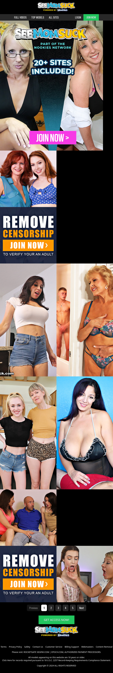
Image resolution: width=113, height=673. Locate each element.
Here (9, 660)
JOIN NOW (91, 17)
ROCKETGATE (30, 652)
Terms (3, 646)
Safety (27, 646)
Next (81, 608)
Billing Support (72, 646)
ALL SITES (54, 17)
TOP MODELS (37, 17)
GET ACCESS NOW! (56, 620)
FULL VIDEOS (20, 17)
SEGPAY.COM (43, 652)
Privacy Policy (15, 646)
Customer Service (53, 646)
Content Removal (104, 646)
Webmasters (87, 646)
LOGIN (78, 17)
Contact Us (38, 646)
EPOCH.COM (57, 652)
